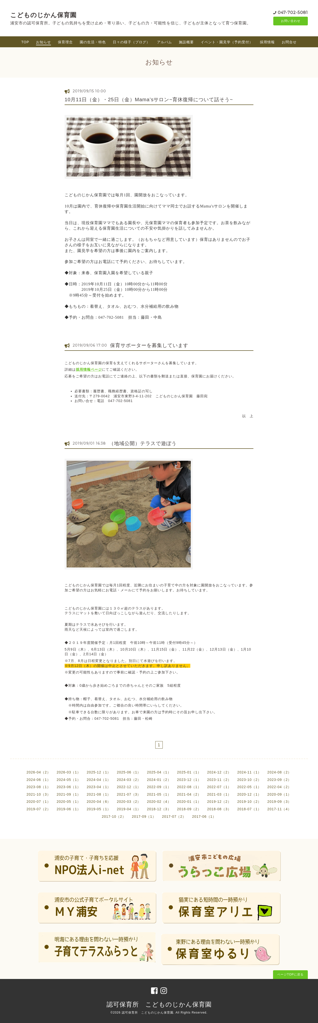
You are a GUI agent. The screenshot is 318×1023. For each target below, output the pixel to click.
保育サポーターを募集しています (149, 345)
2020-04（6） (99, 802)
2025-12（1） (99, 772)
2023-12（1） (189, 780)
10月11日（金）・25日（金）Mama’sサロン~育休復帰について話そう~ (149, 99)
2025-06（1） (129, 772)
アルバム (164, 42)
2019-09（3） (279, 802)
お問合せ (289, 42)
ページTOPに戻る (290, 974)
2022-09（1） (159, 787)
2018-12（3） (159, 809)
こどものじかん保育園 (43, 15)
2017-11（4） (279, 809)
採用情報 (267, 42)
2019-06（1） (69, 809)
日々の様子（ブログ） (131, 42)
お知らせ (43, 42)
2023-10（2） (249, 780)
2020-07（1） (39, 802)
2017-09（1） (144, 816)
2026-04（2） (39, 772)
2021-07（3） (129, 794)
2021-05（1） (159, 794)
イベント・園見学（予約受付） (227, 42)
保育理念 (65, 42)
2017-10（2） (114, 816)
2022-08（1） (189, 787)
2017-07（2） (174, 816)
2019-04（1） (129, 809)
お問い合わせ (290, 21)
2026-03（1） (69, 772)
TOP (25, 42)
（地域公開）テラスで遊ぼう (143, 443)
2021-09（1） (69, 794)
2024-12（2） (219, 772)
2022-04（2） (279, 787)
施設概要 (186, 42)
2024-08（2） (279, 772)
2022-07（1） (219, 787)
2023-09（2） (279, 780)
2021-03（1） (219, 794)
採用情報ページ (89, 369)
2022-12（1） (129, 787)
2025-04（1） (159, 772)
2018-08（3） (219, 809)
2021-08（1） (99, 794)
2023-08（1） (39, 787)
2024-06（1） (39, 780)
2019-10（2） (249, 802)
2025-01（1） (189, 772)
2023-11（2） (219, 780)
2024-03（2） (129, 780)
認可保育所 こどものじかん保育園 (159, 1004)
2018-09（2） (189, 809)
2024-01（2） (159, 780)
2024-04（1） (99, 780)
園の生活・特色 (93, 42)
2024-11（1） (249, 772)
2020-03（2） (129, 802)
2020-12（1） (249, 794)
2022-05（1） (249, 787)
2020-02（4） (159, 802)
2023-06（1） (69, 787)
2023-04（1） (99, 787)
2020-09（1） (279, 794)
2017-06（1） (204, 816)
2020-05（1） (69, 802)
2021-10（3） (39, 794)
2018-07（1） (249, 809)
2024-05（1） (69, 780)
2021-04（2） (189, 794)
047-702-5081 (293, 12)
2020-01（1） (189, 802)
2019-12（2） (219, 802)
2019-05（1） (99, 809)
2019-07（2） (39, 809)
